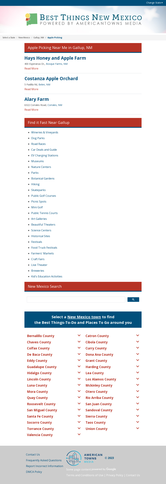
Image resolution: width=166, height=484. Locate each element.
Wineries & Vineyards (44, 132)
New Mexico (24, 37)
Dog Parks (38, 138)
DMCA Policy (34, 472)
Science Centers (41, 230)
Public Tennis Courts (44, 213)
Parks (35, 173)
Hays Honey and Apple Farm (55, 58)
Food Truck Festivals (44, 247)
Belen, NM (44, 84)
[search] (76, 300)
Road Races (38, 144)
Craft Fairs (37, 259)
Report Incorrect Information (44, 466)
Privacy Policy (114, 475)
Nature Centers (41, 167)
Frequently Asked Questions (44, 460)
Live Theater (39, 265)
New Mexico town (84, 316)
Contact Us (33, 454)
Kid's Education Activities (46, 276)
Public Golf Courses (43, 196)
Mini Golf (37, 207)
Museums (37, 161)
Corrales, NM (55, 105)
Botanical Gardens (42, 178)
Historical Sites (40, 236)
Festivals (36, 242)
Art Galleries (39, 219)
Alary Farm (36, 99)
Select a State (9, 37)
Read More (31, 68)
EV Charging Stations (44, 155)
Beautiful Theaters (43, 224)
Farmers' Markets (42, 253)
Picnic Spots (38, 201)
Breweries (37, 271)
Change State (154, 2)
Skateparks (38, 190)
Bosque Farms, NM (57, 63)
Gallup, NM (38, 37)
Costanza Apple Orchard (51, 78)
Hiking (35, 184)
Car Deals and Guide (44, 150)
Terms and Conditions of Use (84, 475)
